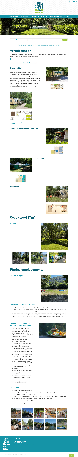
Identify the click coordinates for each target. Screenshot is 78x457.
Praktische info (34, 16)
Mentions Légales (20, 454)
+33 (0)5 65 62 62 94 (20, 442)
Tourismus (44, 16)
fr (69, 1)
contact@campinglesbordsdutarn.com (25, 444)
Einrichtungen (24, 16)
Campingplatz (13, 16)
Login (25, 454)
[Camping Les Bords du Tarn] (39, 7)
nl (76, 1)
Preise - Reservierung (55, 16)
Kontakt (66, 16)
